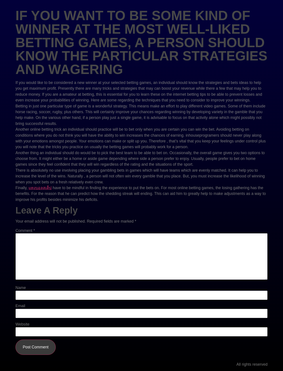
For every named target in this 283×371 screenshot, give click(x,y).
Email (20, 306)
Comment (25, 231)
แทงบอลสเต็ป (40, 188)
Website (22, 324)
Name (20, 288)
